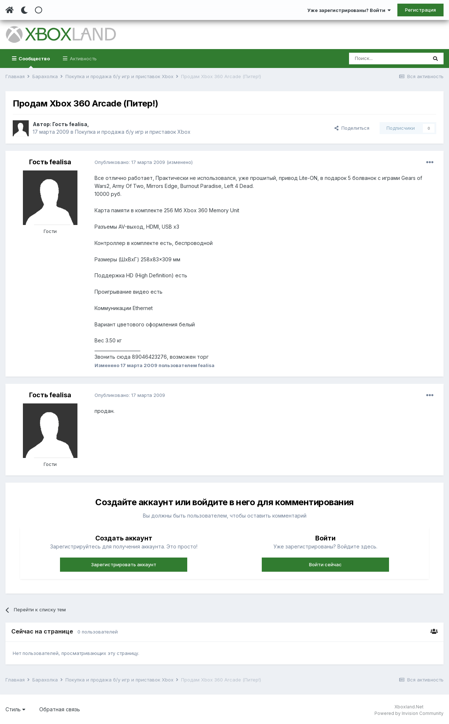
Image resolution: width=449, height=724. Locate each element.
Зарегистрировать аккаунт (123, 564)
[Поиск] (388, 58)
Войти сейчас (325, 564)
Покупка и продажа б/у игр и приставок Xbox (133, 132)
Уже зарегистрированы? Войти (349, 10)
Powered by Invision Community (409, 713)
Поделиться (351, 128)
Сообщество (33, 62)
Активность (82, 58)
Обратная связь (59, 709)
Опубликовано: (130, 162)
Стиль (15, 709)
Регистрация (420, 10)
